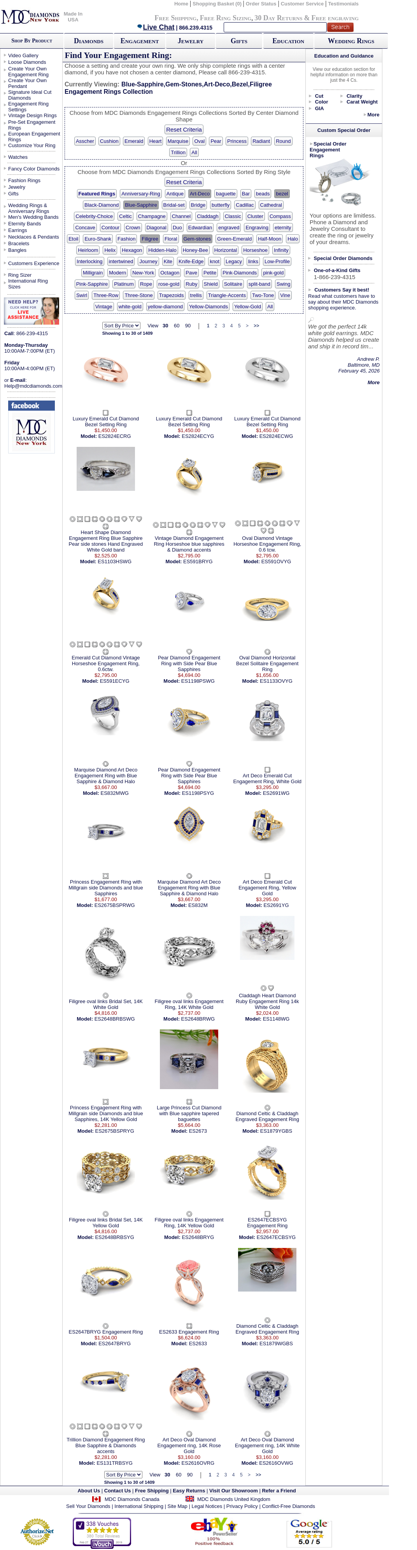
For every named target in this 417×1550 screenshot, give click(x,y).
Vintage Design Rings (32, 115)
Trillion (178, 152)
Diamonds (88, 41)
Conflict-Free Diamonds (288, 1506)
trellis (196, 295)
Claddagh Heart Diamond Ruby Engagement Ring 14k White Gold (267, 1001)
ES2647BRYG (114, 1343)
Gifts (239, 41)
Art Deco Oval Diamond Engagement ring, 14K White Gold (267, 1445)
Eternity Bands (24, 224)
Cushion (109, 141)
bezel (282, 194)
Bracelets (18, 243)
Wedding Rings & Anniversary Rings (28, 208)
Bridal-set (174, 205)
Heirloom (88, 250)
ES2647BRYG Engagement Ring (106, 1332)
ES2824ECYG (198, 436)
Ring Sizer (20, 275)
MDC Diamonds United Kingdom (233, 1499)
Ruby (191, 284)
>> (256, 326)
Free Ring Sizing (226, 18)
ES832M (198, 905)
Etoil (73, 239)
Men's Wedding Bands (33, 217)
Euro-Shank (97, 239)
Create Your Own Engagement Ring (28, 71)
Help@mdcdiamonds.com (33, 386)
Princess (237, 141)
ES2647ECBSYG (276, 1237)
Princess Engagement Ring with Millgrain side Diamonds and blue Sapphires (105, 887)
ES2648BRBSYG (114, 1237)
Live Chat (156, 27)
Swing (283, 284)
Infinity (281, 250)
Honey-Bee (195, 250)
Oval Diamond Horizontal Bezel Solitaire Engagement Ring (267, 663)
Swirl (81, 295)
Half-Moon (269, 239)
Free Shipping (175, 18)
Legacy (234, 261)
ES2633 (198, 1343)
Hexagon (132, 250)
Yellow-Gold (247, 306)
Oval (199, 141)
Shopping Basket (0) (218, 4)
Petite (209, 273)
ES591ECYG (115, 681)
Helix (110, 250)
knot (214, 261)
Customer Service (302, 4)
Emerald (133, 141)
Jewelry (190, 41)
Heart (155, 141)
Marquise (178, 141)
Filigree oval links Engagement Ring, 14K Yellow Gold (189, 1222)
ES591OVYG (276, 561)
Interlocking (89, 261)
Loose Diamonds (27, 62)
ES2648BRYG (198, 1237)
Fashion (126, 239)
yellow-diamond (165, 306)
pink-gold (273, 273)
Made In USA (73, 17)
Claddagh (208, 216)
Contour (110, 227)
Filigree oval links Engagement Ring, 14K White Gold (189, 1004)
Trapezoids (171, 295)
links (253, 261)
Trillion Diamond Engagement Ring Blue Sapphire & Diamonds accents (106, 1445)
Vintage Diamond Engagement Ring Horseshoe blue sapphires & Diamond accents (189, 544)
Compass (280, 216)
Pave (191, 273)
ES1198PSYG (198, 793)
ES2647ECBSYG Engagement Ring (267, 1222)
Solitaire (233, 284)
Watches (18, 157)
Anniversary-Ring (140, 194)
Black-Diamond (101, 205)
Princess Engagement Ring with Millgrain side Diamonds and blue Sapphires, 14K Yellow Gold (105, 1113)
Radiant (261, 141)
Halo (292, 239)
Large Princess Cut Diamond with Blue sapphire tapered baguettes (189, 1113)
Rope (146, 284)
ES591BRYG (198, 561)
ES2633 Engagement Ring (189, 1332)
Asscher (85, 141)
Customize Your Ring (31, 145)
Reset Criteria (184, 129)
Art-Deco (200, 194)
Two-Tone (263, 295)
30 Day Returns (278, 18)
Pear (215, 141)
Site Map (177, 1506)
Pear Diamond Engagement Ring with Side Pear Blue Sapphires (189, 663)
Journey (148, 261)
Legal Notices (206, 1506)
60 (176, 326)
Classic (233, 216)
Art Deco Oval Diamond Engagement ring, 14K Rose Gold (189, 1445)
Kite (168, 261)
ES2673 (198, 1131)
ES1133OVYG (276, 681)
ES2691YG (276, 905)
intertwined (121, 261)
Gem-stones (197, 239)
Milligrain (93, 273)
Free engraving (335, 18)
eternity (283, 227)
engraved (228, 227)
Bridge (198, 205)
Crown (133, 227)
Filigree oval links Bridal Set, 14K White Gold (106, 1004)
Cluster (255, 216)
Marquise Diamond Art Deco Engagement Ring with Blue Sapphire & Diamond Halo (106, 775)
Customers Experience (34, 263)
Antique (175, 194)
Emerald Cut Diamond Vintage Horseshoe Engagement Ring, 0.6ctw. (106, 663)
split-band (259, 284)
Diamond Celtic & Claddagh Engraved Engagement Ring (267, 1116)
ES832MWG (115, 793)
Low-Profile (277, 261)
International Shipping (138, 1506)
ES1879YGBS (276, 1131)
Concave (85, 227)
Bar (246, 194)
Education (288, 41)
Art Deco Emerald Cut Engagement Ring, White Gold (267, 778)
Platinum (124, 284)
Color (321, 102)
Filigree (150, 239)
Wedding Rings (351, 41)
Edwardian (200, 227)
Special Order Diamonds (343, 258)
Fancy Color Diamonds (34, 169)
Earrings (17, 230)
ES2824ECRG (114, 436)
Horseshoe (255, 250)
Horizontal (225, 250)
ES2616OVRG (198, 1463)
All (194, 152)
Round (283, 141)
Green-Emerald (234, 239)
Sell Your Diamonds (88, 1506)
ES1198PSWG (198, 681)
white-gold (130, 306)
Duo (177, 227)
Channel (181, 216)
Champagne (152, 216)
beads (263, 194)
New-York (143, 273)
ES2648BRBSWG (115, 1019)
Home (181, 4)
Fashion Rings (24, 180)
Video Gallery (23, 55)
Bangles (17, 250)
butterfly (221, 205)
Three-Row (105, 295)
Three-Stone (138, 295)
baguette (226, 194)
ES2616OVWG (276, 1463)
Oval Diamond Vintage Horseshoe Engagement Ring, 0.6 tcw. (267, 544)
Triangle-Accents (227, 295)
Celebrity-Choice (94, 216)
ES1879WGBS (276, 1343)
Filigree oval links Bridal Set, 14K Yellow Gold (106, 1222)
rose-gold (168, 284)
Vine (285, 295)
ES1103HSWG (114, 561)
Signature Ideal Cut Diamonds (29, 95)
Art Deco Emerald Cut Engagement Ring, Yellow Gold (267, 887)
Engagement (140, 41)
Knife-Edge (191, 261)
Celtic (125, 216)
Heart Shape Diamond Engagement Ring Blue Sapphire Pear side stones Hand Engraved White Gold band (106, 541)
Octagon (169, 273)
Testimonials (343, 4)
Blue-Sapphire (141, 205)
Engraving (256, 227)
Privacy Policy (242, 1506)
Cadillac (245, 205)
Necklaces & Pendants (33, 237)
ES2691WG (276, 793)
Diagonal (156, 227)
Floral (171, 239)
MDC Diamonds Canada (132, 1499)
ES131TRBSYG (114, 1463)
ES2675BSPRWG (115, 905)
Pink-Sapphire (92, 284)
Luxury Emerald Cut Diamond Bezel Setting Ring (106, 421)
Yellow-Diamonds (208, 306)
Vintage (103, 306)
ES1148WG (276, 1019)
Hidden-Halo (162, 250)
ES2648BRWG (198, 1019)
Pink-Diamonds (240, 273)
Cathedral (271, 205)
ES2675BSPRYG (114, 1131)
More (373, 115)
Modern (117, 273)
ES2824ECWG (276, 436)
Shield (211, 284)
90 (188, 326)
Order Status (261, 4)
